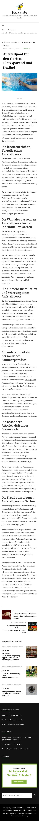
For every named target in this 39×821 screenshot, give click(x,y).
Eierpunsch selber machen (12, 744)
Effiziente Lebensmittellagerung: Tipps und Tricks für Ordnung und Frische (11, 657)
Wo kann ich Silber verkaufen (13, 724)
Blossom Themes (9, 813)
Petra (19, 98)
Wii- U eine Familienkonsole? (13, 720)
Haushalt (26, 48)
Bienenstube (19, 12)
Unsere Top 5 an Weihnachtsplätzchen (16, 749)
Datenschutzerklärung (19, 816)
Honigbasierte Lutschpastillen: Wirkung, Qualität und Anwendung (17, 738)
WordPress (32, 813)
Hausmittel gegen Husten (11, 715)
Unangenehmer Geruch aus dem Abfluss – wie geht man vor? (12, 693)
